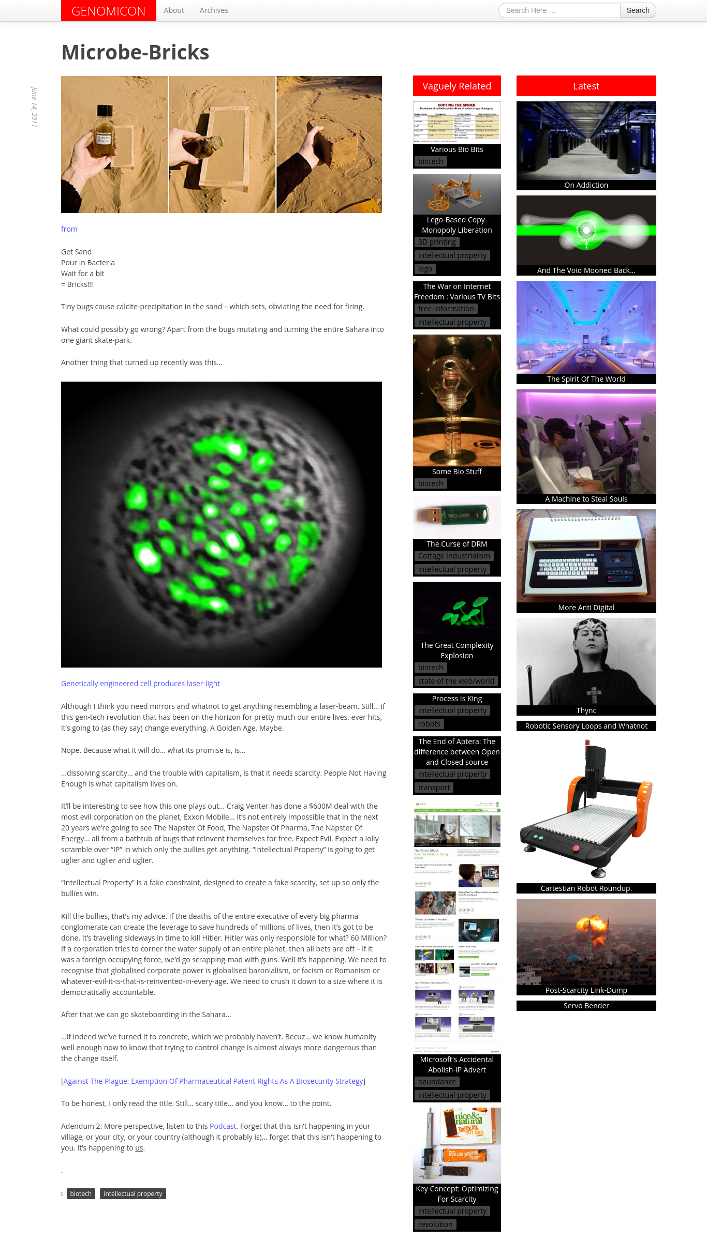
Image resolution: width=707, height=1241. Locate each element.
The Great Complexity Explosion (457, 621)
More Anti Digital (586, 560)
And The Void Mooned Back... (586, 235)
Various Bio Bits (457, 127)
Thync (586, 666)
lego (425, 269)
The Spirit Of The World (586, 332)
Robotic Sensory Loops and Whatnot (586, 726)
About (174, 10)
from (69, 229)
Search (638, 10)
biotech (81, 1193)
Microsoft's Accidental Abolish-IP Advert (457, 937)
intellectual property (133, 1193)
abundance (437, 1081)
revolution (435, 1224)
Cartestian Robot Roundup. (586, 814)
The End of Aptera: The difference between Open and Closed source (457, 751)
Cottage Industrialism (454, 556)
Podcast (223, 1126)
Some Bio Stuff (457, 405)
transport (434, 787)
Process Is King (457, 698)
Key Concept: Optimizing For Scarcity (457, 1156)
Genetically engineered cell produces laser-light (140, 683)
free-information (446, 308)
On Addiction (586, 145)
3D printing (437, 242)
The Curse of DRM (457, 522)
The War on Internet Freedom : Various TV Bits (457, 291)
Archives (214, 10)
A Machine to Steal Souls (586, 446)
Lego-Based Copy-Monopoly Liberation (457, 204)
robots (429, 724)
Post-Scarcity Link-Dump (586, 947)
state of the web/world (456, 681)
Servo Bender (586, 1005)
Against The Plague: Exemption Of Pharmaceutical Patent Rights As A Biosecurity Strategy (213, 1081)
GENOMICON (108, 10)
